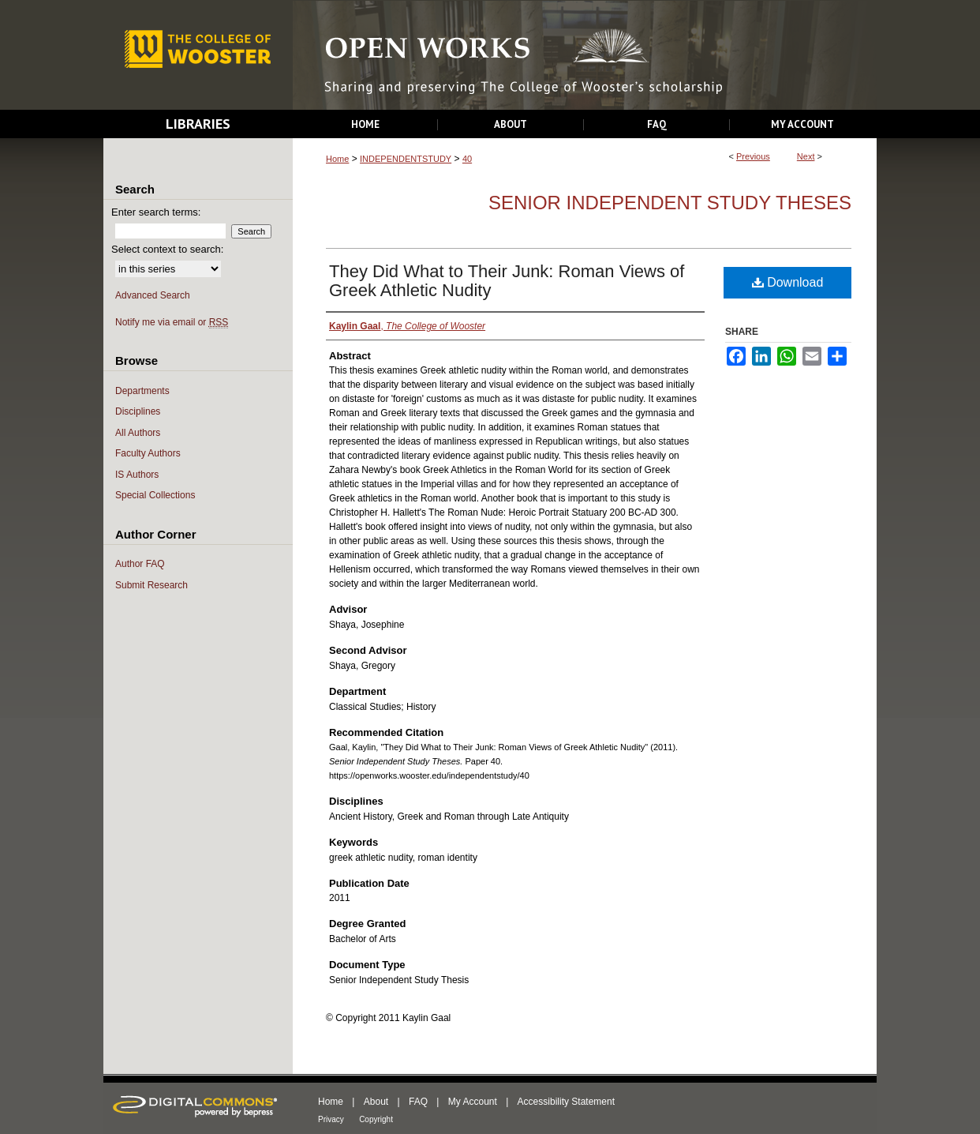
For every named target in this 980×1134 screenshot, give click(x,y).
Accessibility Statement (566, 1101)
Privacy (331, 1119)
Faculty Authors (148, 453)
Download (788, 282)
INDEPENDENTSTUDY (405, 158)
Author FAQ (140, 563)
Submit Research (151, 585)
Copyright (376, 1119)
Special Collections (155, 495)
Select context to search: (167, 249)
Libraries (198, 124)
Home (337, 158)
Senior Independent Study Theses (669, 202)
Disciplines (137, 411)
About (376, 1101)
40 (467, 158)
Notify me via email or (171, 323)
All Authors (137, 432)
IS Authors (137, 474)
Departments (142, 390)
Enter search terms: (155, 212)
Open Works (585, 56)
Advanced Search (152, 295)
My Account (472, 1101)
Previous (753, 156)
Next (806, 156)
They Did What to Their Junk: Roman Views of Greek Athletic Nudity (506, 280)
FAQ (418, 1101)
